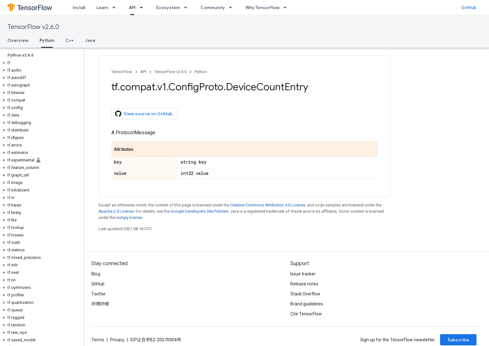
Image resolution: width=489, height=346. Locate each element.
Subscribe (458, 340)
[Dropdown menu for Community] (232, 7)
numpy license (129, 217)
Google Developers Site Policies (199, 211)
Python (201, 71)
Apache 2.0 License (116, 211)
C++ (69, 40)
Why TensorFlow (262, 7)
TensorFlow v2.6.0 (33, 27)
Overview (17, 40)
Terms (97, 339)
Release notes (304, 283)
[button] (40, 63)
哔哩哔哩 (100, 303)
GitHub (469, 7)
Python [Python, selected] (47, 40)
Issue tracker (303, 273)
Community (213, 7)
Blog (95, 273)
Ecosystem (168, 7)
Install (79, 7)
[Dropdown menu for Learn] (115, 7)
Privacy (117, 339)
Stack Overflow (305, 293)
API (143, 71)
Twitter (98, 293)
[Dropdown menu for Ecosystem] (187, 7)
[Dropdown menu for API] (143, 7)
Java (90, 40)
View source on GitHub (143, 114)
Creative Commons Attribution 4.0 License (267, 205)
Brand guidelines (306, 303)
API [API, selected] (132, 7)
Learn (102, 7)
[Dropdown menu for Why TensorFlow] (286, 7)
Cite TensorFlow (306, 313)
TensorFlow (121, 71)
